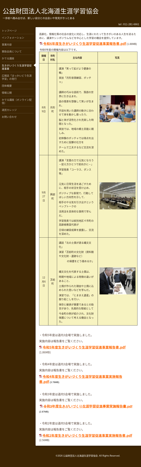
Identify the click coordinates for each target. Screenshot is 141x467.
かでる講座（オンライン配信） (17, 101)
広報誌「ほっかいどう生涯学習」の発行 (17, 77)
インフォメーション (13, 37)
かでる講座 (8, 58)
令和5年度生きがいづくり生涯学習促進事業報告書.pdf (84, 347)
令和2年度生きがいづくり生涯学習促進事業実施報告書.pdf (87, 435)
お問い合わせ (9, 116)
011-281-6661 (131, 24)
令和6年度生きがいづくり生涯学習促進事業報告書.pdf (84, 43)
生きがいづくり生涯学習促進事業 (17, 67)
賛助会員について (12, 51)
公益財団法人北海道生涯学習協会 (51, 11)
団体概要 (7, 85)
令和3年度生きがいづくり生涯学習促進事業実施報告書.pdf (87, 406)
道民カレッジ (9, 110)
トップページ (9, 30)
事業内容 (7, 44)
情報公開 (7, 92)
